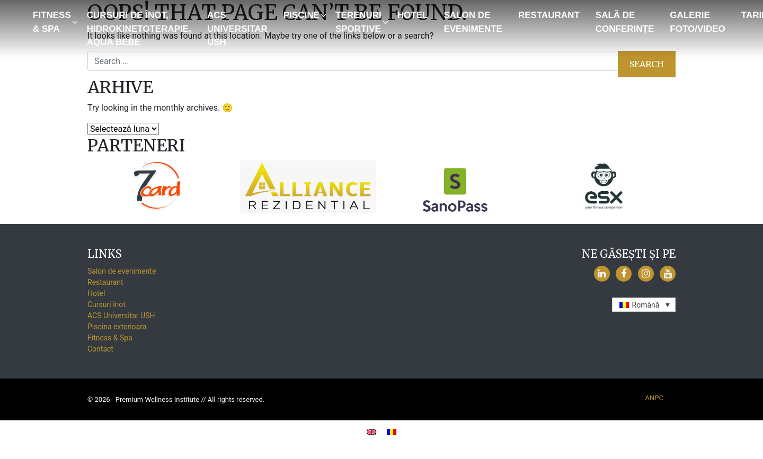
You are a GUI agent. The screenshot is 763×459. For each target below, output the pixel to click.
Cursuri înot (106, 304)
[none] (644, 305)
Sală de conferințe (625, 22)
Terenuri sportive (358, 22)
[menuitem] (644, 305)
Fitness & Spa (52, 22)
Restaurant (549, 15)
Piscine (301, 15)
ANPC (654, 398)
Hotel (412, 15)
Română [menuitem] (646, 305)
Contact (100, 349)
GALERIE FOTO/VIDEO (697, 22)
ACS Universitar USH (237, 28)
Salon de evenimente (472, 22)
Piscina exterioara (116, 326)
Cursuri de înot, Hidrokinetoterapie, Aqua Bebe (139, 28)
